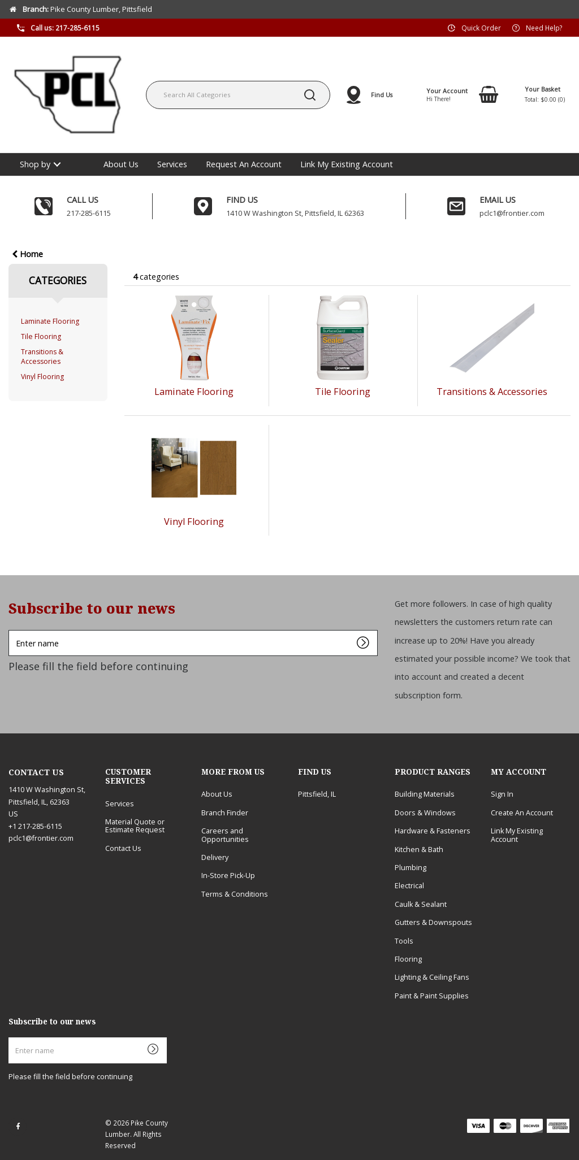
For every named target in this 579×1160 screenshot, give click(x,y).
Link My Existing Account (346, 164)
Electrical (409, 885)
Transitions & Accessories (42, 356)
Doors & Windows (425, 813)
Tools (404, 941)
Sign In (502, 794)
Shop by (35, 164)
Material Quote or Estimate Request (135, 826)
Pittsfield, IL (317, 794)
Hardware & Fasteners (432, 831)
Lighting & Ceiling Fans (432, 977)
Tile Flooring (41, 336)
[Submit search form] (310, 95)
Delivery (214, 857)
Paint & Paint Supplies (432, 996)
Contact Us (123, 848)
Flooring (408, 959)
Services (172, 164)
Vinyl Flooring (42, 376)
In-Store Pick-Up (228, 875)
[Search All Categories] (238, 95)
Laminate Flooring (50, 321)
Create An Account (522, 813)
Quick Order (481, 27)
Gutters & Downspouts (433, 922)
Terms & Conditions (234, 894)
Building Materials (425, 794)
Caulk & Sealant (421, 904)
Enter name (11, 629)
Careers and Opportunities (225, 835)
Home (27, 254)
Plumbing (410, 867)
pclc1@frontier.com (41, 838)
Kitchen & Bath (419, 849)
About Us (121, 164)
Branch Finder (224, 813)
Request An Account (244, 164)
